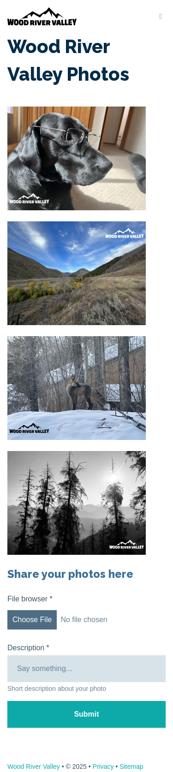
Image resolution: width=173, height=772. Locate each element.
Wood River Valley (33, 766)
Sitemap (131, 766)
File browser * (86, 614)
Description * (28, 648)
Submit (86, 714)
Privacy (103, 766)
